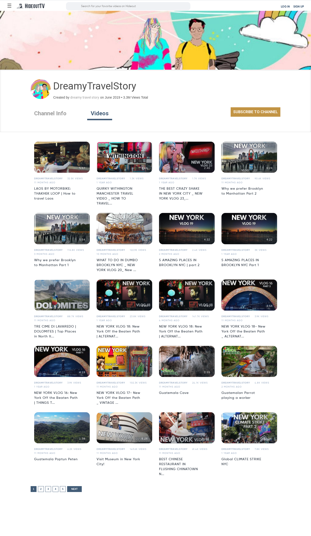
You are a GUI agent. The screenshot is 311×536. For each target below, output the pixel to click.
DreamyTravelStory (48, 178)
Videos (100, 113)
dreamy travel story (84, 97)
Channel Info (50, 113)
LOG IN (285, 6)
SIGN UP (298, 6)
